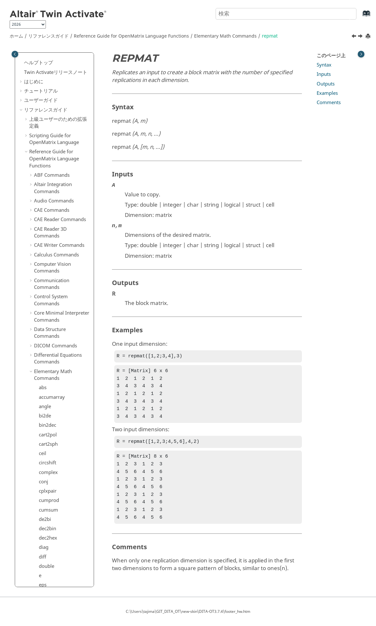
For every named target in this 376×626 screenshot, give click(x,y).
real (43, 103)
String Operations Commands (53, 524)
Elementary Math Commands (225, 36)
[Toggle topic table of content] (361, 54)
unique (46, 291)
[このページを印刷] (368, 36)
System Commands (55, 537)
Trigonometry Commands (49, 569)
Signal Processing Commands (53, 492)
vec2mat (48, 300)
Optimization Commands (62, 453)
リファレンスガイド (48, 36)
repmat (270, 36)
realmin (47, 122)
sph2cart (48, 234)
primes (46, 65)
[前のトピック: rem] (354, 37)
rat (42, 94)
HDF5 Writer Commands (61, 357)
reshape (47, 150)
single (45, 216)
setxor (46, 188)
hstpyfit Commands (55, 366)
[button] (36, 56)
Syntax (324, 64)
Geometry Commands (58, 329)
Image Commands (54, 376)
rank (44, 84)
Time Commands (53, 555)
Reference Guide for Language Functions (131, 36)
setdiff (46, 178)
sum (43, 272)
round (45, 169)
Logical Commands (55, 427)
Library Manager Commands (52, 398)
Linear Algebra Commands (50, 414)
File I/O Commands (55, 319)
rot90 (44, 159)
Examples (327, 93)
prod (44, 75)
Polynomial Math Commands (53, 475)
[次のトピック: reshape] (360, 37)
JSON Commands (53, 385)
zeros (45, 310)
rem (43, 131)
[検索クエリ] (286, 14)
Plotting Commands (56, 462)
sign (43, 206)
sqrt (43, 244)
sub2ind (47, 263)
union (45, 281)
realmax (48, 112)
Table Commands (53, 546)
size (43, 225)
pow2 (45, 56)
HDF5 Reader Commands (62, 347)
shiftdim (48, 197)
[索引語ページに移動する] (360, 16)
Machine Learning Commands (54, 440)
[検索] (344, 13)
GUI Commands (51, 338)
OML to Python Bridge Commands (59, 585)
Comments (329, 102)
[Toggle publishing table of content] (15, 54)
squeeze (48, 253)
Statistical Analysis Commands (54, 508)
